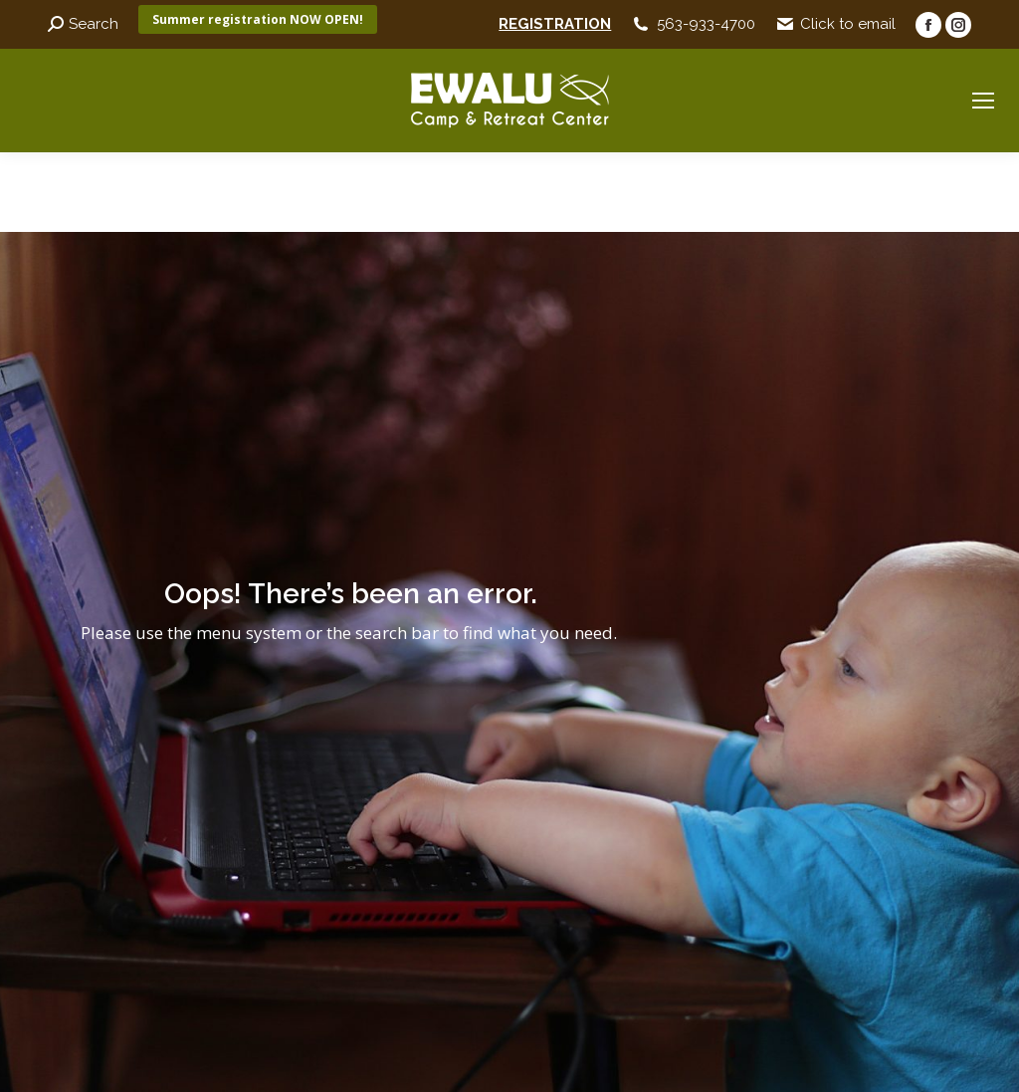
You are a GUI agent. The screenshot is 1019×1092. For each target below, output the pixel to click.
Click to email (848, 24)
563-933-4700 (706, 24)
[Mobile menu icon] (983, 100)
